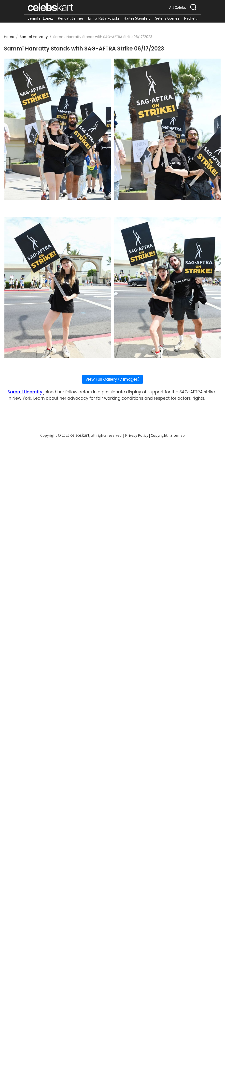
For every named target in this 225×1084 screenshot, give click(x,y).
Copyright (159, 435)
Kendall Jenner (70, 18)
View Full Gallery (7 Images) (112, 379)
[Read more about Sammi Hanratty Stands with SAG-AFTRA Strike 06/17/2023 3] (57, 287)
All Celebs (177, 7)
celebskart (79, 435)
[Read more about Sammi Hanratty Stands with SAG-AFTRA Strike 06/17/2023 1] (57, 129)
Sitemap (177, 435)
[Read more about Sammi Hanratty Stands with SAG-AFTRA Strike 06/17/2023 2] (167, 129)
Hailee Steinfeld (137, 18)
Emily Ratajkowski (103, 18)
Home (9, 36)
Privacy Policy (136, 435)
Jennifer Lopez (40, 18)
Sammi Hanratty (34, 36)
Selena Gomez (167, 18)
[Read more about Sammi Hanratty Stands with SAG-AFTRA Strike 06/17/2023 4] (167, 287)
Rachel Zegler (195, 18)
